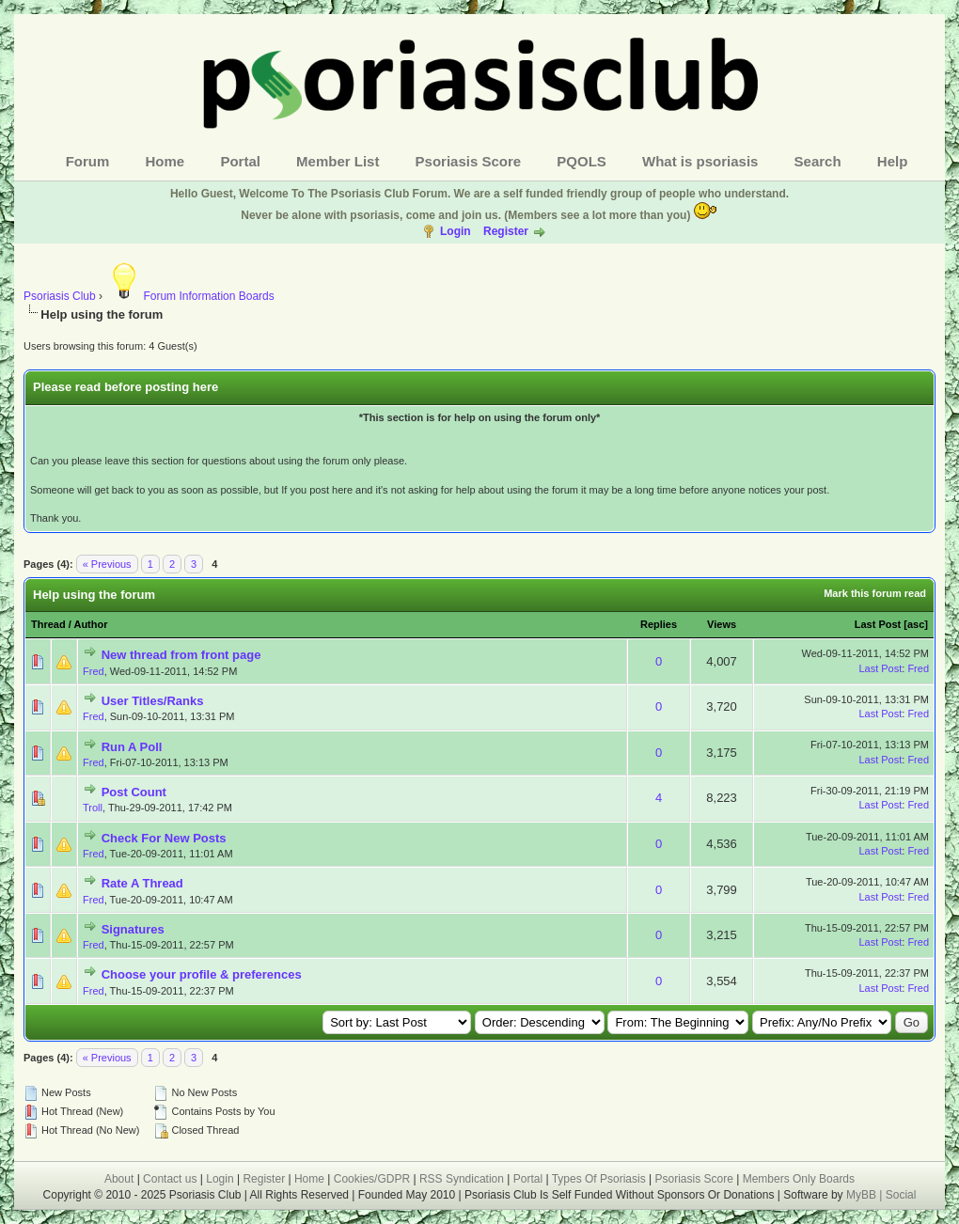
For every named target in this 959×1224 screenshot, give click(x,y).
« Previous (107, 564)
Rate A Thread (142, 883)
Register (505, 231)
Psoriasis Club (60, 296)
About (119, 1178)
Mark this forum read (875, 593)
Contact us (170, 1178)
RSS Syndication (461, 1178)
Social (901, 1194)
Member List (337, 161)
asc (915, 624)
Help (892, 161)
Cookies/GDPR (372, 1178)
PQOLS (581, 161)
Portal (240, 161)
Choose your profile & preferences (202, 974)
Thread (48, 624)
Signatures (133, 929)
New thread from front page (181, 655)
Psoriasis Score (469, 161)
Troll (92, 807)
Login (455, 231)
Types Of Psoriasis (599, 1178)
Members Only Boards (799, 1178)
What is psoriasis (700, 161)
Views (721, 624)
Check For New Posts (164, 838)
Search (817, 161)
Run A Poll (132, 747)
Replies (658, 624)
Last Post (878, 624)
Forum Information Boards (189, 296)
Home (165, 161)
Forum (88, 161)
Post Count (134, 792)
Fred (93, 671)
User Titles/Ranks (153, 701)
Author (90, 624)
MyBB (862, 1194)
